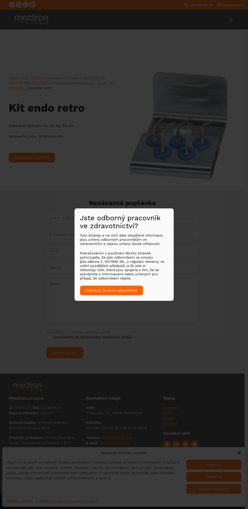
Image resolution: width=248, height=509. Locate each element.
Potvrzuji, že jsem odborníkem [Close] (112, 290)
